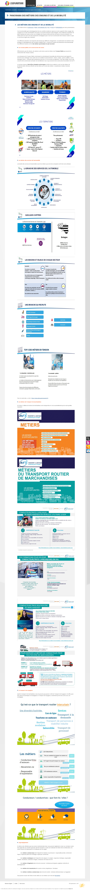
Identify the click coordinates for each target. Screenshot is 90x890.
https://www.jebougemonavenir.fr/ (39, 398)
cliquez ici (70, 888)
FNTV (52, 27)
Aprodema (57, 875)
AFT (49, 27)
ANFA (36, 27)
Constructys (31, 27)
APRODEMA (59, 27)
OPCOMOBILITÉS (42, 27)
